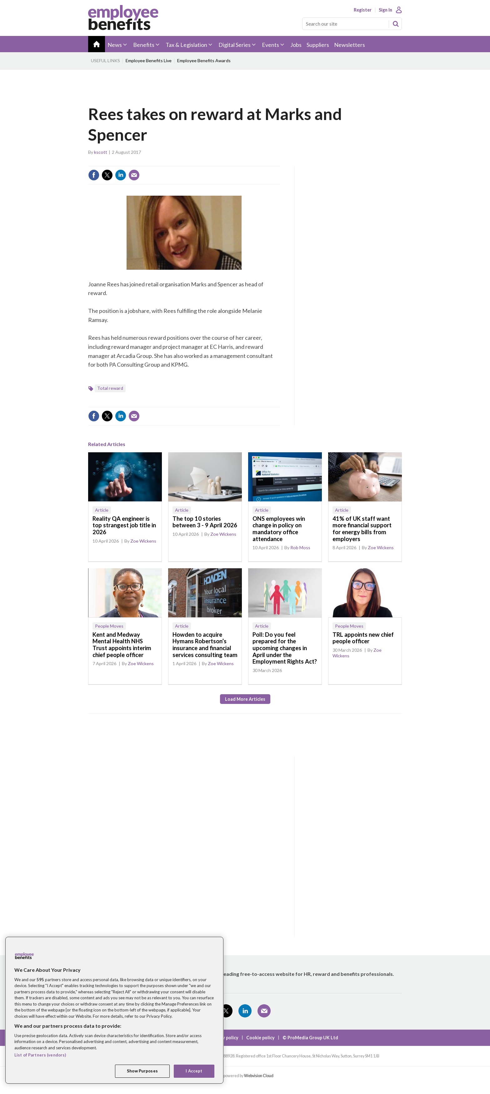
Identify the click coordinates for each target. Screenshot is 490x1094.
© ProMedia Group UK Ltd (310, 1037)
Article (101, 510)
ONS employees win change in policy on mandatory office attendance (278, 528)
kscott (100, 152)
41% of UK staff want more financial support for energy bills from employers (362, 528)
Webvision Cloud (258, 1075)
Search (396, 24)
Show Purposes (142, 1070)
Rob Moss (300, 547)
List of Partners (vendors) (40, 1054)
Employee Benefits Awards (204, 60)
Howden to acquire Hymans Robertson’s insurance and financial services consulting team (205, 644)
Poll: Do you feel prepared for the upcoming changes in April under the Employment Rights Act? (284, 648)
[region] (114, 1010)
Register (363, 10)
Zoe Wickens (143, 541)
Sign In (385, 10)
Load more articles (245, 699)
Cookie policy (260, 1037)
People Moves (109, 626)
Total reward (110, 388)
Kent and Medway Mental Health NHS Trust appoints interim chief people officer (121, 644)
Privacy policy (223, 1037)
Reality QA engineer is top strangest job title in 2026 (124, 525)
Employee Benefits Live (149, 60)
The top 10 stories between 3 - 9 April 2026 (204, 522)
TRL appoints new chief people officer (363, 638)
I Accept (194, 1070)
